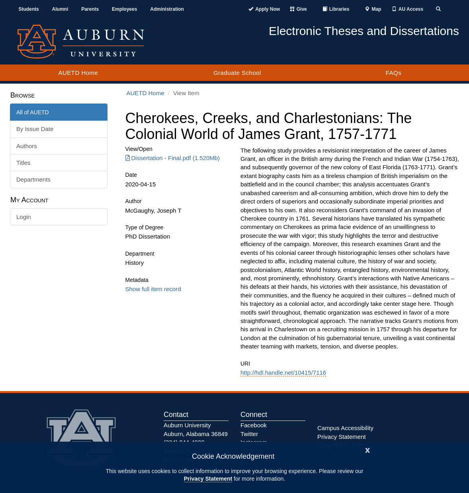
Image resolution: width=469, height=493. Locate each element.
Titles (23, 162)
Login (23, 216)
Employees (124, 9)
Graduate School (237, 72)
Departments (33, 179)
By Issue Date (34, 128)
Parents (90, 9)
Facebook (253, 425)
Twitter (249, 433)
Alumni (60, 9)
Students (28, 9)
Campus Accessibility (345, 428)
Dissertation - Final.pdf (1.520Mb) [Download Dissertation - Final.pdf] (172, 158)
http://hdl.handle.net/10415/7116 (283, 372)
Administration (167, 9)
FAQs (394, 72)
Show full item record (153, 289)
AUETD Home (78, 72)
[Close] (367, 449)
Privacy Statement (208, 478)
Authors (26, 146)
